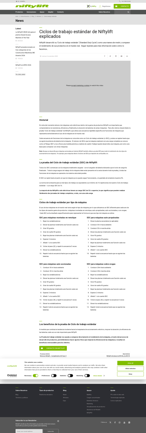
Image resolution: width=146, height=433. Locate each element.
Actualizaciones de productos (96, 407)
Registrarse (106, 6)
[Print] (127, 56)
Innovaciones (31, 12)
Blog (33, 16)
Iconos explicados (116, 401)
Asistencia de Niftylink (93, 409)
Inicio (17, 16)
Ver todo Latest (20, 74)
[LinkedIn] (116, 56)
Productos (19, 12)
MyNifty (91, 6)
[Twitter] (110, 56)
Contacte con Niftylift (55, 348)
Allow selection (130, 422)
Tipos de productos (46, 390)
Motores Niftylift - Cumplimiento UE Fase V (53, 356)
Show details (97, 429)
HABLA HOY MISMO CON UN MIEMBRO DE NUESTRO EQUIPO (90, 367)
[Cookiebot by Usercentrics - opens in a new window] (12, 429)
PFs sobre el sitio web (117, 394)
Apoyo (42, 12)
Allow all (130, 416)
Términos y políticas (22, 397)
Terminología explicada (117, 397)
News (64, 394)
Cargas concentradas (93, 397)
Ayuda (113, 390)
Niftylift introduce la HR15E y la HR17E (118, 356)
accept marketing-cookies (80, 85)
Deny (130, 427)
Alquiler (50, 12)
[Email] (121, 56)
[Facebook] (104, 56)
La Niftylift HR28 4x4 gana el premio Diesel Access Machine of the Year (25, 35)
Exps (64, 401)
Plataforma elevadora (46, 394)
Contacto (125, 6)
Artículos (39, 16)
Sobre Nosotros (104, 12)
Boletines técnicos (92, 401)
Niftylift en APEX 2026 (23, 65)
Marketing (90, 404)
